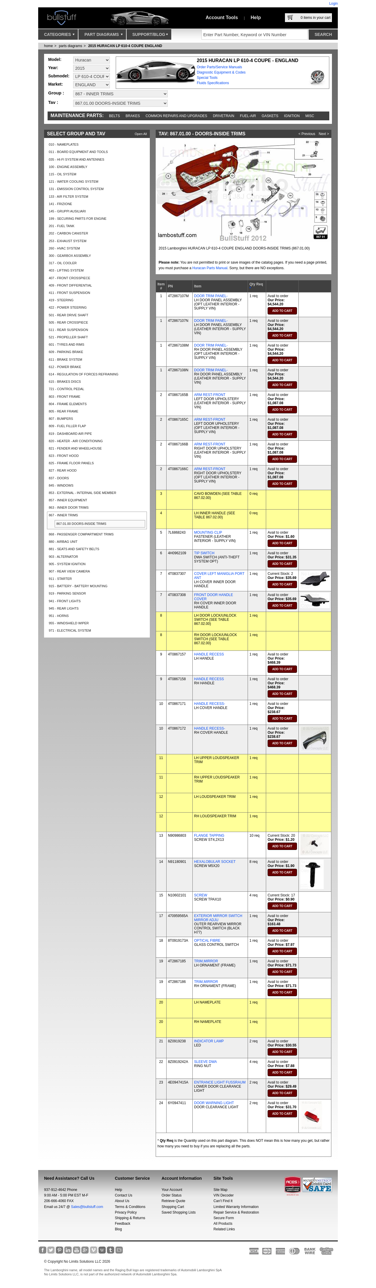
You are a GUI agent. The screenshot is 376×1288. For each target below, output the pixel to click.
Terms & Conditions (130, 1207)
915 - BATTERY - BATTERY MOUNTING (78, 586)
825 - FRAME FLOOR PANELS (71, 463)
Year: (53, 67)
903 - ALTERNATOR (63, 556)
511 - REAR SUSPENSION (68, 330)
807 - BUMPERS (61, 418)
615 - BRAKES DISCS (65, 381)
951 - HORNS (59, 616)
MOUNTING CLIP (208, 532)
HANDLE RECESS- (209, 704)
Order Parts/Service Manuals (219, 67)
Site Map (220, 1190)
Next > (324, 134)
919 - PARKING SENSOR (67, 593)
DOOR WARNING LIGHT (214, 1103)
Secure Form (224, 1218)
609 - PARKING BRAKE (66, 352)
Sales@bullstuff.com (87, 1207)
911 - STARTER (60, 578)
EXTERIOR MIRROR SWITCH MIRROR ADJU (218, 918)
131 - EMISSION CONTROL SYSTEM (76, 189)
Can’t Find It (223, 1201)
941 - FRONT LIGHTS (65, 601)
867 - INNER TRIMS (63, 515)
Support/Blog (150, 36)
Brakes (133, 116)
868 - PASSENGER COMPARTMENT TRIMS (81, 534)
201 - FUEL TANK (61, 226)
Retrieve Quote (173, 1201)
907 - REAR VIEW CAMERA (69, 571)
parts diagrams (70, 46)
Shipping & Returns (130, 1218)
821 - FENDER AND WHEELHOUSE (75, 448)
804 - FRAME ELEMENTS (68, 404)
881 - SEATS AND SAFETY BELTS (74, 549)
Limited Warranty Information (236, 1207)
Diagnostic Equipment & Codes (221, 72)
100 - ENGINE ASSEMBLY (68, 167)
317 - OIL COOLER (63, 263)
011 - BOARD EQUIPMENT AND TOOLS (78, 152)
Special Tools (207, 78)
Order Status (172, 1195)
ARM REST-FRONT (210, 395)
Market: (55, 84)
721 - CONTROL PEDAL (66, 389)
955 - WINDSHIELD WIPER (69, 623)
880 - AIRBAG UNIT (63, 541)
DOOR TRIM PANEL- (211, 296)
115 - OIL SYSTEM (62, 174)
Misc (309, 116)
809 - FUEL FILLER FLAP (67, 426)
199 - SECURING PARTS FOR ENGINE (77, 218)
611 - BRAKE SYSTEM (65, 359)
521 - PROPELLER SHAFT (68, 337)
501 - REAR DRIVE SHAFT (68, 315)
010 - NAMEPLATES (63, 144)
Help (256, 17)
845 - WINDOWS (61, 485)
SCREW (200, 895)
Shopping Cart (173, 1207)
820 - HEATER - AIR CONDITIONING (76, 441)
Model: (54, 59)
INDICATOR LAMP (209, 1041)
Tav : (53, 102)
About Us (122, 1201)
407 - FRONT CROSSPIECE (69, 278)
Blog (118, 1229)
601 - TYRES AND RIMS (66, 344)
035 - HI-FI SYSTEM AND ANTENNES (76, 159)
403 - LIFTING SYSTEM (66, 270)
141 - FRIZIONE (60, 204)
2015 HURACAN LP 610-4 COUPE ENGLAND (125, 46)
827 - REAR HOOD (63, 470)
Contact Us (123, 1195)
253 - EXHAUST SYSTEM (67, 241)
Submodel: (58, 76)
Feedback (122, 1224)
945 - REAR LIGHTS (63, 608)
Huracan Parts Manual (209, 268)
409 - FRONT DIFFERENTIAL (70, 285)
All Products (223, 1224)
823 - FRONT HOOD (64, 455)
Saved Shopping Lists (179, 1212)
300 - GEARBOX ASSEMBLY (70, 255)
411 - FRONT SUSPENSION (69, 292)
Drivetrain (223, 116)
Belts (114, 116)
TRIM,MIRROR (206, 961)
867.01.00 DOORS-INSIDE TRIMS (81, 523)
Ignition (292, 116)
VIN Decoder (224, 1195)
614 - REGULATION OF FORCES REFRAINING (83, 374)
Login (333, 3)
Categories (59, 36)
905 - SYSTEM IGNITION (67, 564)
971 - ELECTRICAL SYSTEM (70, 630)
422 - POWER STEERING (68, 307)
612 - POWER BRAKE (65, 367)
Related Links (224, 1229)
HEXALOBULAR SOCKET (215, 862)
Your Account (172, 1190)
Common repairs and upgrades (176, 116)
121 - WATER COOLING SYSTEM (73, 181)
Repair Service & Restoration (236, 1212)
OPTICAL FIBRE (207, 940)
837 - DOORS (59, 478)
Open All (141, 134)
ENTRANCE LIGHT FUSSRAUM (220, 1082)
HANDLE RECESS (209, 654)
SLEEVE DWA (205, 1062)
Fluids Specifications (213, 83)
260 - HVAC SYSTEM (64, 248)
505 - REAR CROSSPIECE (68, 322)
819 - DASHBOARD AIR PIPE (70, 433)
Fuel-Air (248, 116)
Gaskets (270, 116)
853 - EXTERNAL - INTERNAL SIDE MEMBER (82, 493)
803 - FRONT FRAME (64, 396)
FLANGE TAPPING (209, 835)
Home (48, 46)
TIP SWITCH (204, 553)
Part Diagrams (103, 36)
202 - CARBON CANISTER (68, 233)
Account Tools (222, 17)
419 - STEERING (61, 300)
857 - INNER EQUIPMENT (68, 500)
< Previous (306, 134)
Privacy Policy (126, 1212)
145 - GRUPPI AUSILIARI (67, 211)
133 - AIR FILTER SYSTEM (68, 196)
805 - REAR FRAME (63, 411)
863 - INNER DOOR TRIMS (69, 507)
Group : (56, 92)
